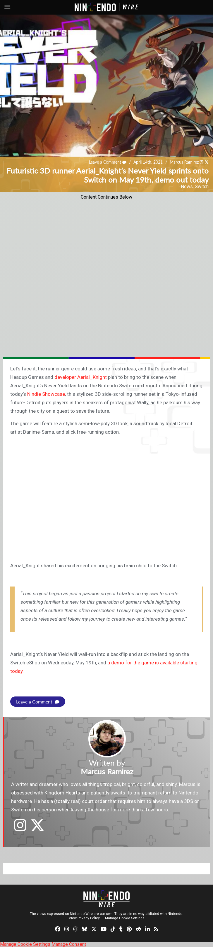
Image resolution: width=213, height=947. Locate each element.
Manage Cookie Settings (125, 918)
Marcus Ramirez (184, 162)
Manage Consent (68, 944)
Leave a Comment (107, 162)
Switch (202, 186)
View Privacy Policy (84, 918)
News (187, 186)
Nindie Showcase (46, 394)
